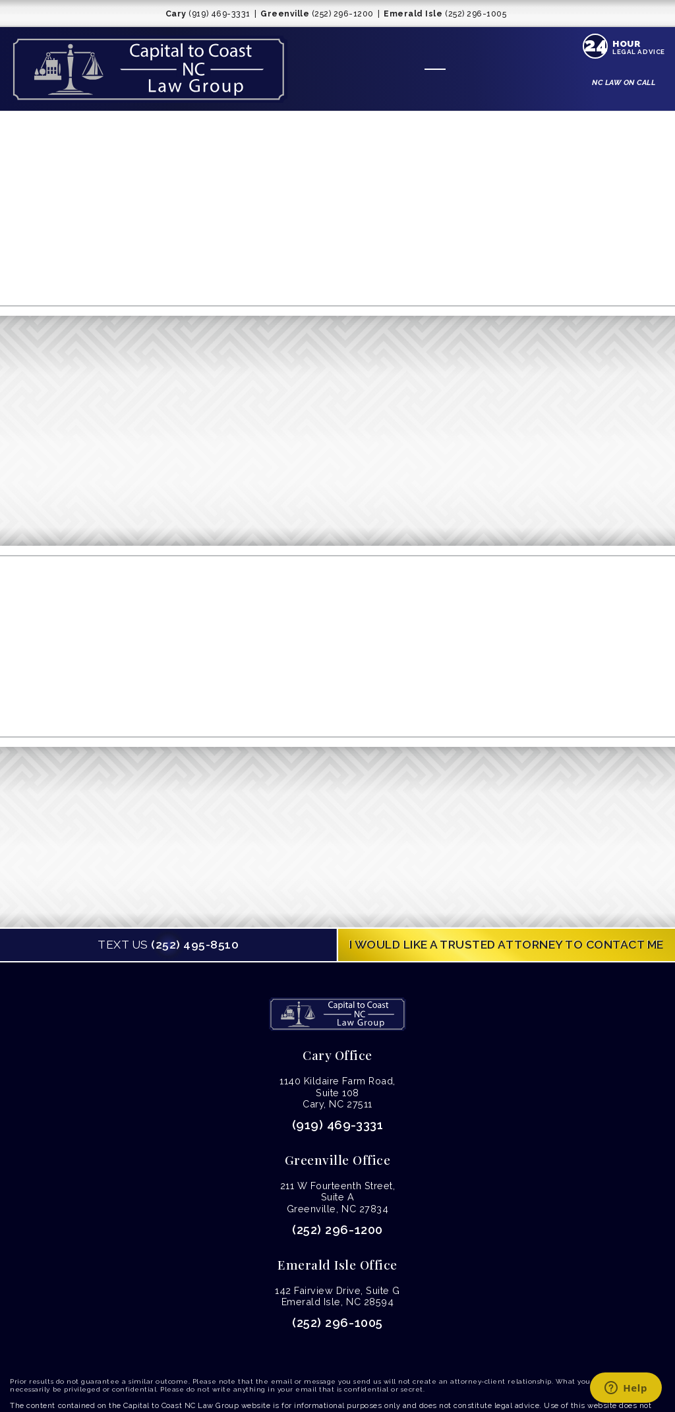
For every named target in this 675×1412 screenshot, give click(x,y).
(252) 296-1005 (337, 1323)
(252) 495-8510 (168, 944)
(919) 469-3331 (337, 1125)
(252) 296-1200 (337, 1230)
